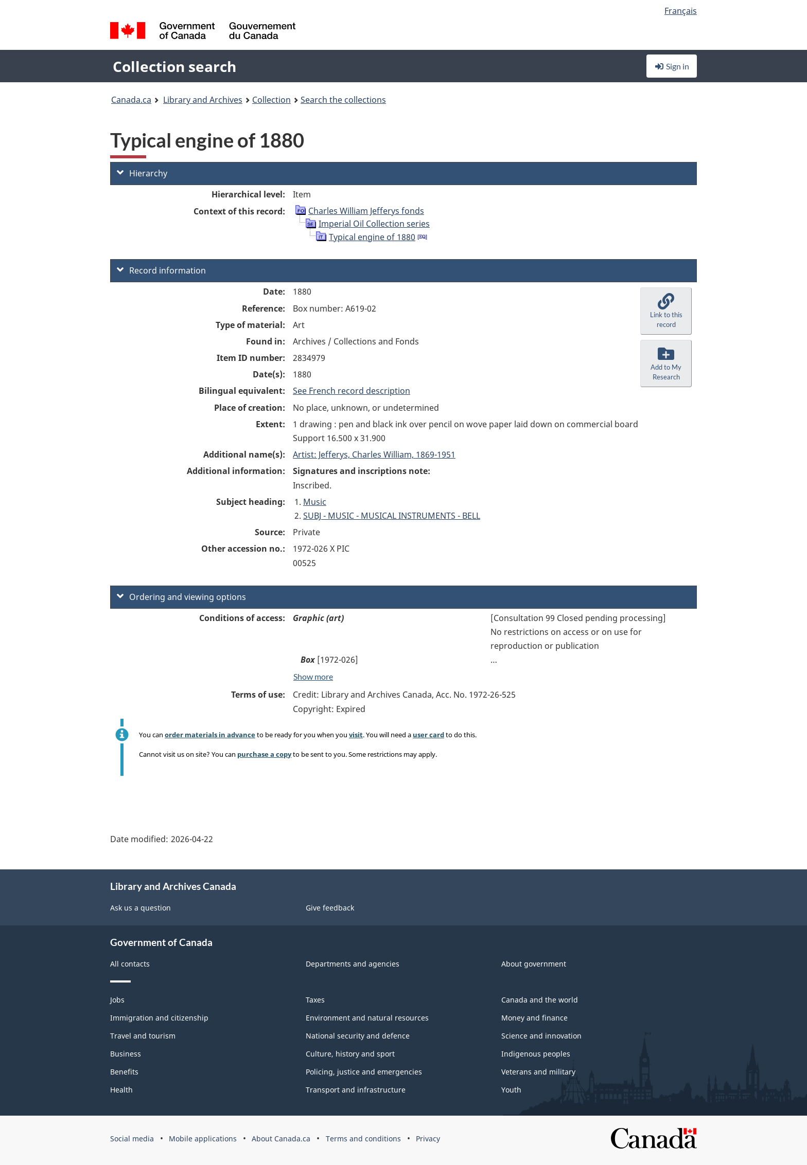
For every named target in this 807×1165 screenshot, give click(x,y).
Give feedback (330, 908)
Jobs (117, 1000)
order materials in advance (210, 734)
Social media (132, 1138)
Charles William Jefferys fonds (366, 210)
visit (356, 734)
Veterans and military (538, 1072)
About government (533, 964)
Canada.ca (131, 99)
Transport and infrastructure (356, 1090)
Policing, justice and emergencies (364, 1072)
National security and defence (358, 1036)
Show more (313, 676)
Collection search (174, 66)
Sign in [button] (671, 66)
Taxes (315, 1000)
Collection (271, 99)
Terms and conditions (363, 1138)
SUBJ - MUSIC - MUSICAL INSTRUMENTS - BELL (391, 515)
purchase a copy (264, 754)
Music (314, 501)
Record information (161, 270)
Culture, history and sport (350, 1054)
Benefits (124, 1072)
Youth (511, 1090)
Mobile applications (203, 1138)
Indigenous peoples (535, 1054)
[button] (666, 311)
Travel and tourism (143, 1036)
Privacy (428, 1138)
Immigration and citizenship (159, 1018)
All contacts (130, 964)
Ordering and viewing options (181, 597)
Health (121, 1090)
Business (125, 1054)
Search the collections (343, 99)
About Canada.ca (281, 1138)
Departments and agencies (352, 964)
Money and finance (534, 1018)
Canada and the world (539, 1000)
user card (428, 734)
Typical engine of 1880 (372, 237)
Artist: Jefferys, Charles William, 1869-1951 (374, 454)
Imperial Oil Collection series (374, 223)
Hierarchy (142, 173)
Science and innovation (541, 1036)
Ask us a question (140, 908)
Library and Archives (202, 99)
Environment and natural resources (367, 1018)
